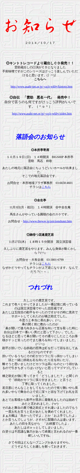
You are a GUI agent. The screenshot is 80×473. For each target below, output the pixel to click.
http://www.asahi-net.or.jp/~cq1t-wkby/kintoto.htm (41, 87)
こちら (46, 187)
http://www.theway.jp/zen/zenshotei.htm (47, 221)
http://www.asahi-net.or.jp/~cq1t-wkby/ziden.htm (42, 114)
